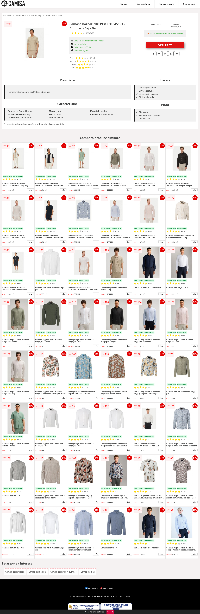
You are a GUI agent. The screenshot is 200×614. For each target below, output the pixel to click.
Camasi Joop (36, 15)
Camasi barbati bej (37, 571)
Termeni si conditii (77, 596)
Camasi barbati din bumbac (63, 571)
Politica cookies (123, 596)
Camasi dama (143, 4)
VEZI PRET (165, 45)
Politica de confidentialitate (101, 596)
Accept (110, 611)
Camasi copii (189, 4)
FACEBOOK (92, 588)
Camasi (123, 4)
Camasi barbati (166, 4)
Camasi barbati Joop (53, 15)
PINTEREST (106, 588)
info (30, 190)
